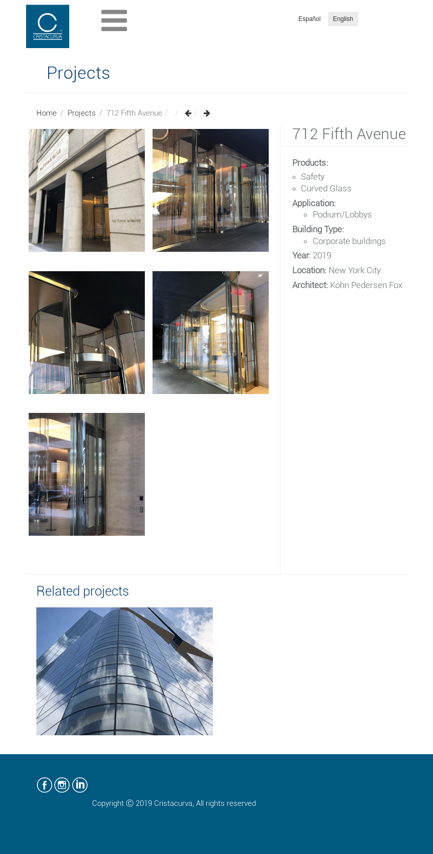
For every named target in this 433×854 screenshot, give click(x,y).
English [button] (343, 19)
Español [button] (309, 19)
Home (46, 113)
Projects (82, 113)
